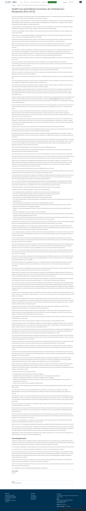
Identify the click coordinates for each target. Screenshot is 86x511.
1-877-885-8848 (67, 506)
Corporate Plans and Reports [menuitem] (10, 500)
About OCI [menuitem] (27, 2)
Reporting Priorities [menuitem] (36, 2)
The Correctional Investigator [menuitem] (10, 496)
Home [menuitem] (21, 2)
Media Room (33, 495)
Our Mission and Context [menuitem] (9, 495)
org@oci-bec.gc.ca (63, 504)
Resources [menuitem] (44, 2)
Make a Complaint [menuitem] (52, 2)
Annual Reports (34, 496)
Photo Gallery (33, 499)
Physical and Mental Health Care (17, 482)
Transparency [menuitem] (7, 499)
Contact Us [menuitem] (7, 501)
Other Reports (33, 497)
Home (14, 5)
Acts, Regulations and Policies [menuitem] (10, 497)
